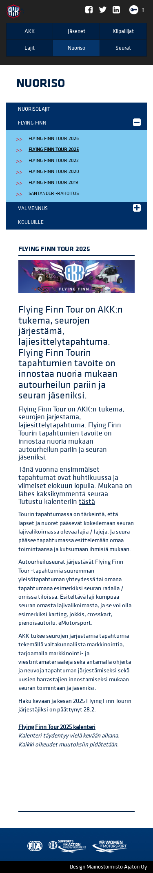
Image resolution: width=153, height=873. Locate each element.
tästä (87, 501)
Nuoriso (76, 48)
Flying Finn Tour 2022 (54, 161)
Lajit (29, 48)
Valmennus (79, 208)
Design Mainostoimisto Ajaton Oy (108, 867)
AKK (29, 31)
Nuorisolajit (34, 109)
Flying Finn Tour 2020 (54, 171)
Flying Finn (79, 122)
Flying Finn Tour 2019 (53, 182)
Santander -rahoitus (54, 193)
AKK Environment (49, 846)
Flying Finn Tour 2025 (54, 150)
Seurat (123, 48)
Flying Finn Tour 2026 (54, 139)
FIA (33, 846)
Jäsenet (76, 31)
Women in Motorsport (65, 846)
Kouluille (31, 222)
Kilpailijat (123, 31)
